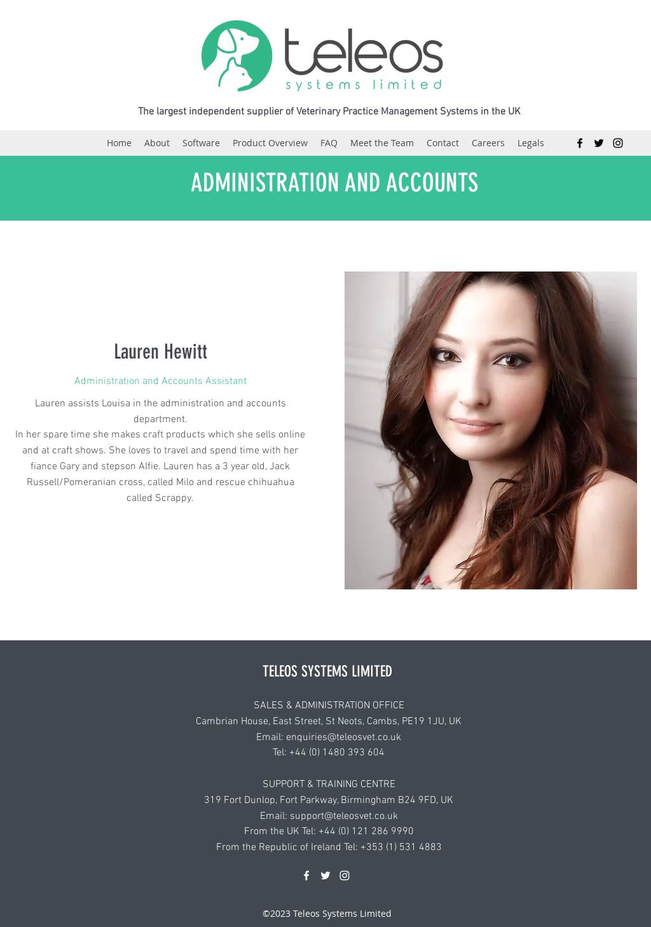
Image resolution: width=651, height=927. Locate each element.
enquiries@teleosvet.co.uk (343, 737)
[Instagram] (618, 143)
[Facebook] (579, 143)
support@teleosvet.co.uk (344, 816)
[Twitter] (599, 143)
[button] (382, 143)
